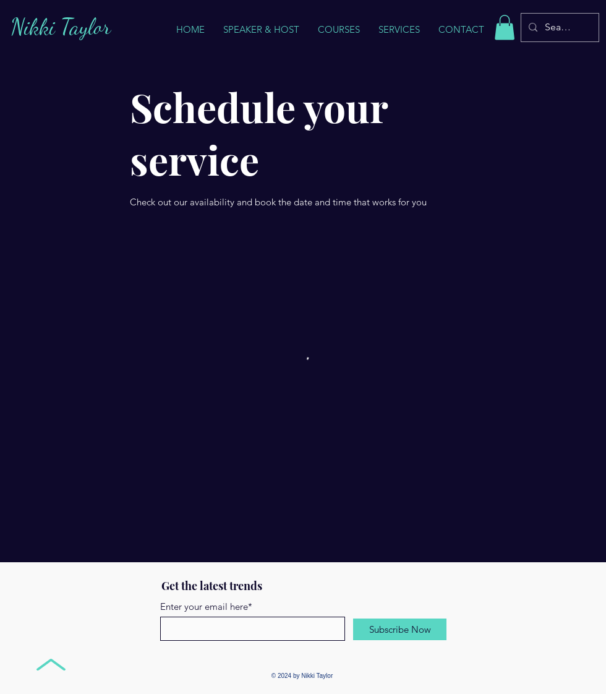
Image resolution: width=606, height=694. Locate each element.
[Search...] (559, 27)
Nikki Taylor (61, 27)
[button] (399, 29)
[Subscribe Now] (399, 629)
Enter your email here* (206, 606)
